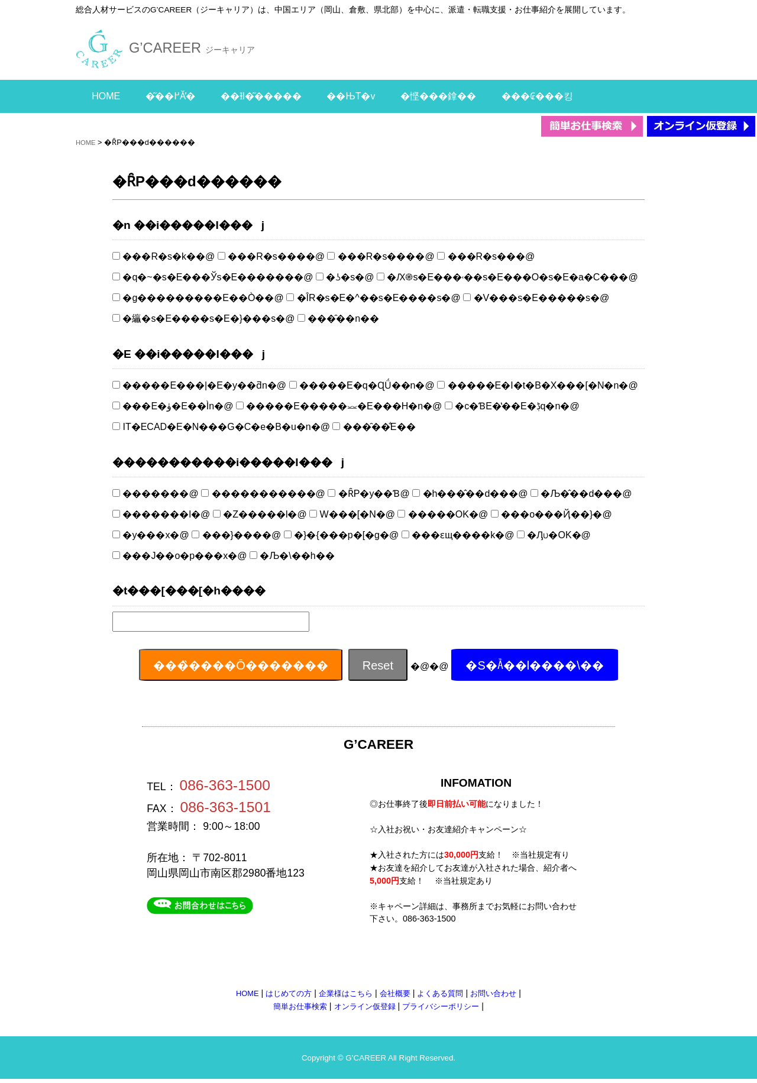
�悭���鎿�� (438, 96)
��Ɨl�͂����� (261, 96)
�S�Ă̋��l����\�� (534, 665)
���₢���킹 (537, 96)
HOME (106, 96)
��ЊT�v (350, 96)
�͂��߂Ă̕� (170, 96)
